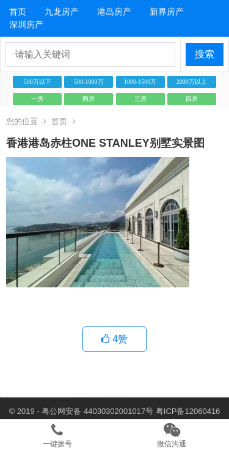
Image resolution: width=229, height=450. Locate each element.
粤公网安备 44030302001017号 (97, 411)
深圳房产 (26, 24)
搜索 (204, 54)
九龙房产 (62, 12)
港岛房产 (114, 12)
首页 (17, 12)
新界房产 (167, 12)
